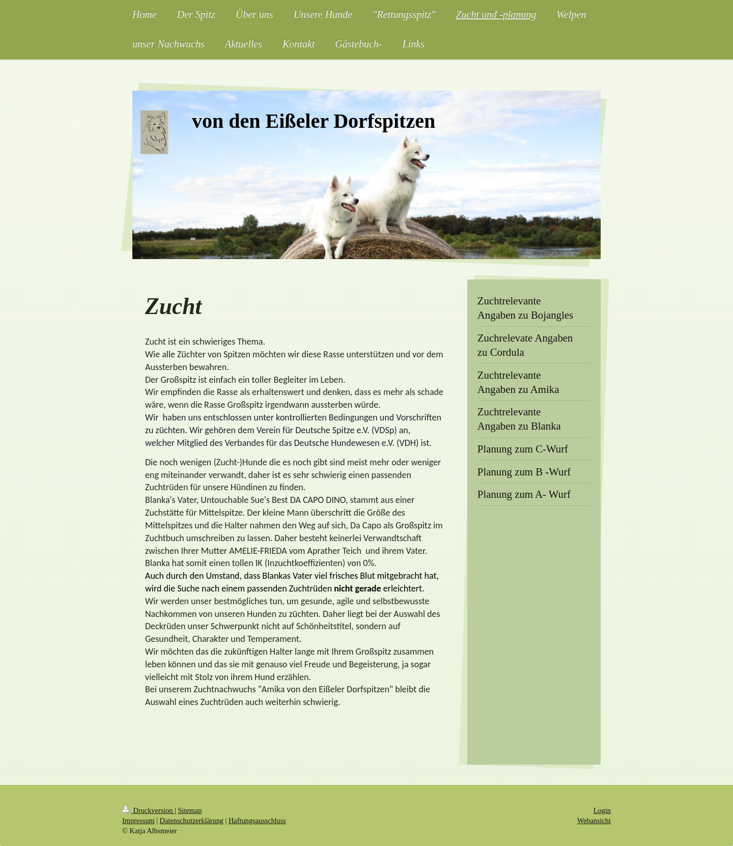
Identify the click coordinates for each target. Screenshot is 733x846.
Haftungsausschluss (257, 820)
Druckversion (148, 810)
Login (602, 810)
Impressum (138, 820)
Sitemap (190, 810)
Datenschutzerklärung (191, 820)
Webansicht (594, 820)
